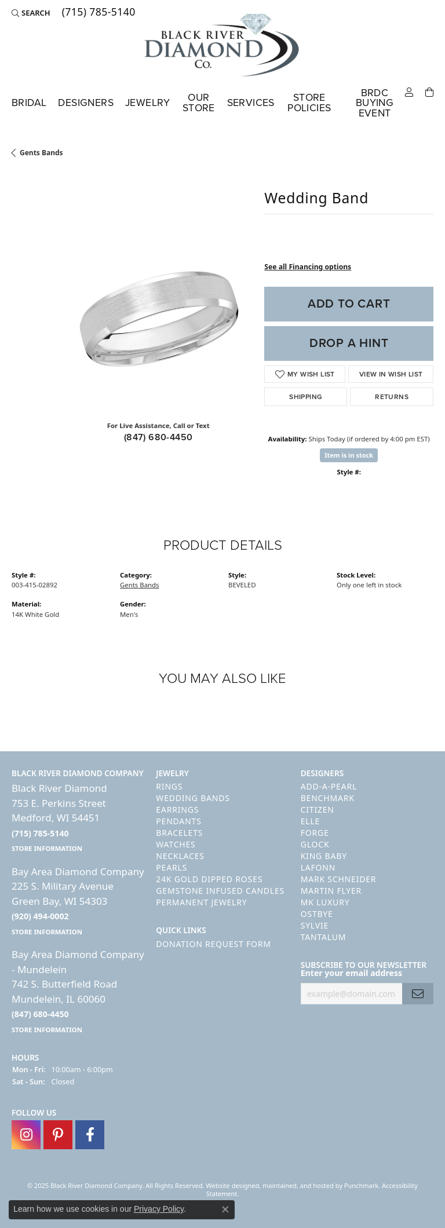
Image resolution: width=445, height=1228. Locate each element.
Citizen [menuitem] (317, 810)
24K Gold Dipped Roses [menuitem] (209, 879)
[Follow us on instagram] (26, 1135)
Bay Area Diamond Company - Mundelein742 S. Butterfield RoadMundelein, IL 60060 (78, 991)
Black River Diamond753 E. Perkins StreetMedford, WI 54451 (59, 818)
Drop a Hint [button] (349, 343)
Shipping (305, 397)
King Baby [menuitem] (324, 856)
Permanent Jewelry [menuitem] (201, 902)
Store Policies (309, 102)
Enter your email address (351, 973)
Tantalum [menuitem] (323, 937)
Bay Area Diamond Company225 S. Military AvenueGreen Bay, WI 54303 (78, 901)
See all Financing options (307, 267)
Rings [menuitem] (169, 786)
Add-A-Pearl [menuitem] (329, 786)
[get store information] (47, 848)
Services (251, 102)
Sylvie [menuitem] (315, 925)
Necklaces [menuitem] (180, 856)
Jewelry (147, 102)
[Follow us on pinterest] (57, 1135)
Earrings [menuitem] (177, 810)
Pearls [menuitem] (171, 868)
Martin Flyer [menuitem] (331, 891)
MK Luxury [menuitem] (325, 902)
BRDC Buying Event (374, 102)
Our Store (199, 102)
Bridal (29, 102)
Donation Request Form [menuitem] (213, 943)
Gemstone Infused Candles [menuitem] (220, 891)
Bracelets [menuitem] (179, 833)
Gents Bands (41, 153)
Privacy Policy (159, 1209)
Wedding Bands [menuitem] (192, 798)
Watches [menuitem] (175, 844)
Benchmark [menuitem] (328, 798)
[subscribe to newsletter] (417, 993)
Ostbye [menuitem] (317, 914)
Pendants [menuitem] (178, 821)
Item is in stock (348, 455)
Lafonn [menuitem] (318, 868)
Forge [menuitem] (315, 833)
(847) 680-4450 (158, 437)
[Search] (31, 13)
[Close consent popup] (225, 1209)
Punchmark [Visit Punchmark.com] (361, 1186)
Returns (391, 397)
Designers (86, 102)
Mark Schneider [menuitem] (339, 879)
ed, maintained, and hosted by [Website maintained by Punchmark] (297, 1186)
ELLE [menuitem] (310, 821)
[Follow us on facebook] (89, 1135)
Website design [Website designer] (229, 1186)
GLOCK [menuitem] (315, 844)
